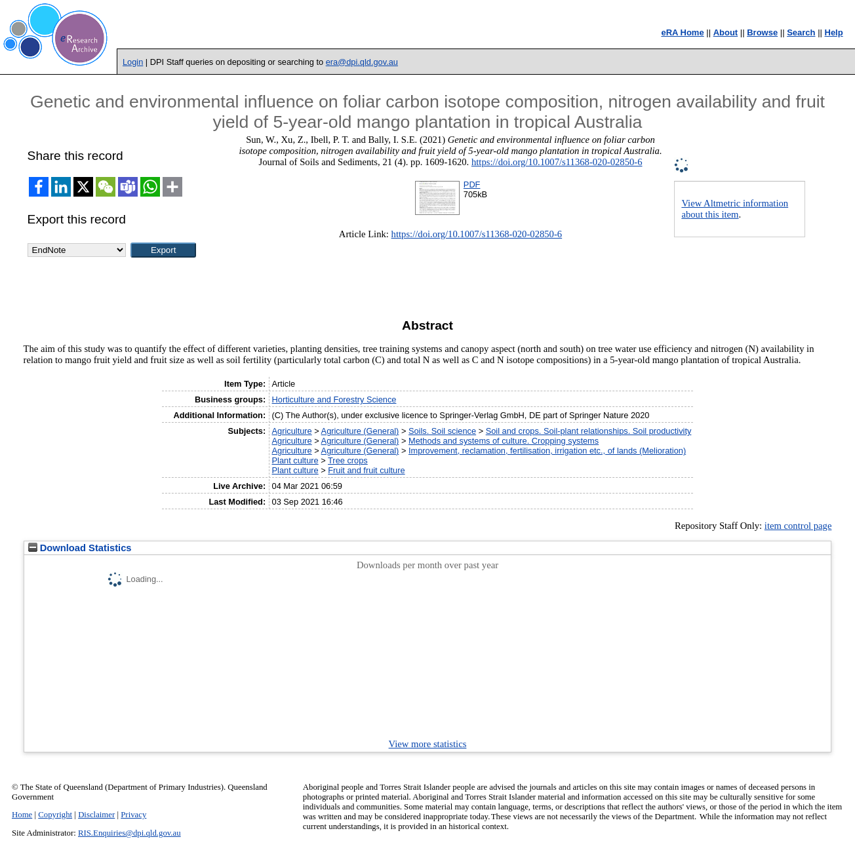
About (725, 32)
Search (801, 32)
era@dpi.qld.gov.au (362, 62)
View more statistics (428, 744)
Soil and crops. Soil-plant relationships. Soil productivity (589, 431)
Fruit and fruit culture (366, 470)
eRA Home (682, 32)
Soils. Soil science (442, 431)
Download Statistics (80, 548)
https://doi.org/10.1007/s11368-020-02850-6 (557, 162)
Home (22, 814)
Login (133, 62)
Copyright (55, 814)
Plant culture (295, 460)
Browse (762, 32)
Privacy (133, 814)
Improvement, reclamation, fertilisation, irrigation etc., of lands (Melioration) (547, 451)
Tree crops (348, 460)
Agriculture (292, 431)
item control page (798, 525)
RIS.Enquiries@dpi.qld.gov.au (129, 833)
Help (834, 32)
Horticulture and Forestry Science (334, 399)
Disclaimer (96, 814)
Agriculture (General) (360, 431)
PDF (472, 184)
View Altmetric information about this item (734, 209)
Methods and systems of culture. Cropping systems (503, 441)
